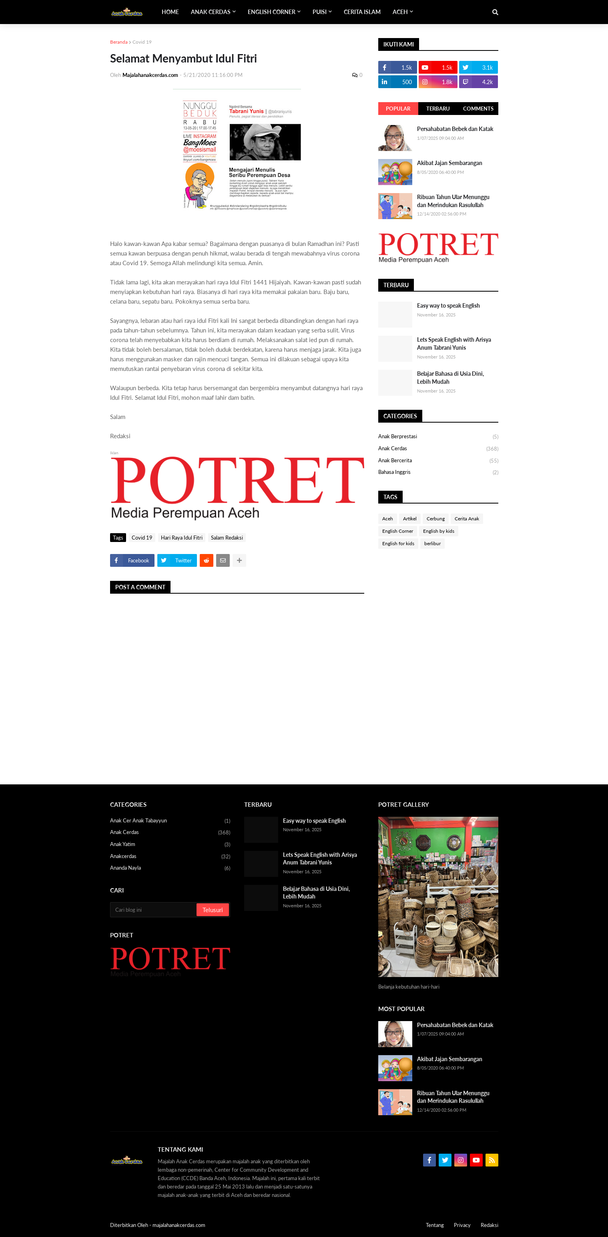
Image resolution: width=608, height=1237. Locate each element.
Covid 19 (142, 42)
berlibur (432, 543)
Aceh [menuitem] (400, 11)
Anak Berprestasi (438, 437)
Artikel (410, 519)
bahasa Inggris (438, 472)
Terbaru (438, 108)
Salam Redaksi (227, 537)
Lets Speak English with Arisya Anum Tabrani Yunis (454, 343)
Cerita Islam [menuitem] (362, 11)
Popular (398, 108)
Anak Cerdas (438, 449)
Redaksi (489, 1225)
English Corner (397, 531)
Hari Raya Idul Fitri (182, 537)
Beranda (119, 42)
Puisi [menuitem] (320, 11)
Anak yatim (170, 845)
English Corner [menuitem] (271, 11)
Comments (478, 108)
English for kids (398, 543)
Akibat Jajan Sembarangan (449, 162)
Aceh (387, 519)
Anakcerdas (170, 857)
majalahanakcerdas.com (179, 1225)
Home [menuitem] (170, 11)
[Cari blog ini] (154, 909)
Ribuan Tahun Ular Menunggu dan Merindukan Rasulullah (453, 200)
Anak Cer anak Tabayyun (170, 821)
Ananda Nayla (170, 868)
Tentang (435, 1225)
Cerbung (436, 519)
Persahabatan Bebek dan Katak (455, 128)
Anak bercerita (438, 461)
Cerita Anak (467, 519)
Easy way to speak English (448, 305)
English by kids (438, 531)
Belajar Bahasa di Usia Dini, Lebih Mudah (450, 377)
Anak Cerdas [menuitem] (211, 11)
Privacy (462, 1225)
